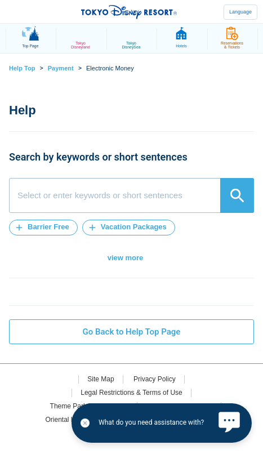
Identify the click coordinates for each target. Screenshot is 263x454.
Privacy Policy (154, 379)
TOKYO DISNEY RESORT (129, 12)
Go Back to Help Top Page (132, 332)
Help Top (22, 68)
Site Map (100, 379)
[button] (43, 227)
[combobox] (131, 195)
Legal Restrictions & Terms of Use (131, 393)
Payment (61, 68)
